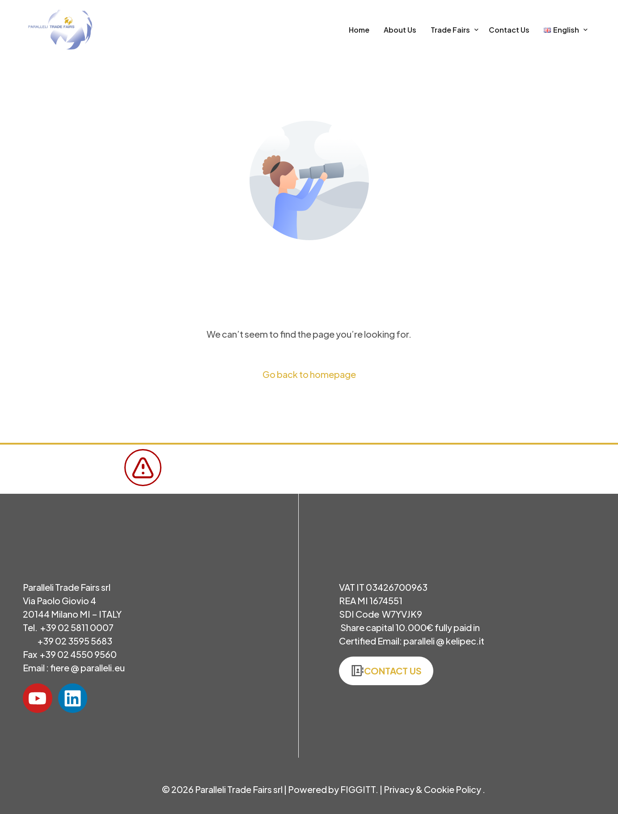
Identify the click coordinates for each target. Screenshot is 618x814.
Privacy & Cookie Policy (433, 789)
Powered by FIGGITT (332, 789)
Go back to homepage (309, 374)
